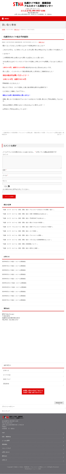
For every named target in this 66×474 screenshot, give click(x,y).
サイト (5, 183)
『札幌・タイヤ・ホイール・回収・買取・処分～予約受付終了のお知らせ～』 (24, 221)
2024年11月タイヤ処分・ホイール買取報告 (14, 285)
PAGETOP (59, 403)
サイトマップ (6, 411)
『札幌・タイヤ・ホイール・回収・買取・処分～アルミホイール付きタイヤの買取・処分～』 (28, 212)
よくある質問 (6, 440)
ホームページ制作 (36, 469)
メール (5, 178)
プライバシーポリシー (8, 406)
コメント (5, 154)
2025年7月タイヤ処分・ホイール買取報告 (14, 268)
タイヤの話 (6, 377)
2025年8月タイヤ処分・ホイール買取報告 (14, 264)
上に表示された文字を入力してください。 (16, 192)
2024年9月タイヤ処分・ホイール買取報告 (14, 294)
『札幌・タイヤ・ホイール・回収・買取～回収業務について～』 (20, 246)
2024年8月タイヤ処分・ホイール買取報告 (14, 298)
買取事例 (6, 386)
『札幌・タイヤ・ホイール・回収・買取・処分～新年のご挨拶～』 (21, 250)
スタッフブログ (6, 448)
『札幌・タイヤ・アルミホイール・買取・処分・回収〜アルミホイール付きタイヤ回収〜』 (28, 229)
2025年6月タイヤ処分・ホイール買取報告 (14, 272)
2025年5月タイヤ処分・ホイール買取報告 (14, 277)
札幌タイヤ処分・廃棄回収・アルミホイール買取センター (30, 467)
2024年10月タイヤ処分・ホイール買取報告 (14, 289)
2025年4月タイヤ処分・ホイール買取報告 (14, 281)
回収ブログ (41, 42)
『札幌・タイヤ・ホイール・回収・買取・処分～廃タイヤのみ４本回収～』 (23, 225)
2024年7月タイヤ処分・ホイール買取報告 (14, 302)
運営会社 (4, 456)
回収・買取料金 (6, 437)
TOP (3, 433)
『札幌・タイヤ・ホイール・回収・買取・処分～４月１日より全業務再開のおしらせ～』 (27, 242)
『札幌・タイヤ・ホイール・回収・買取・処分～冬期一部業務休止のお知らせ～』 (25, 216)
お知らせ (6, 373)
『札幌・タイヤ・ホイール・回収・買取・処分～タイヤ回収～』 (20, 233)
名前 (4, 172)
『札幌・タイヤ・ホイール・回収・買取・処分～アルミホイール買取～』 (23, 238)
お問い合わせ (6, 452)
